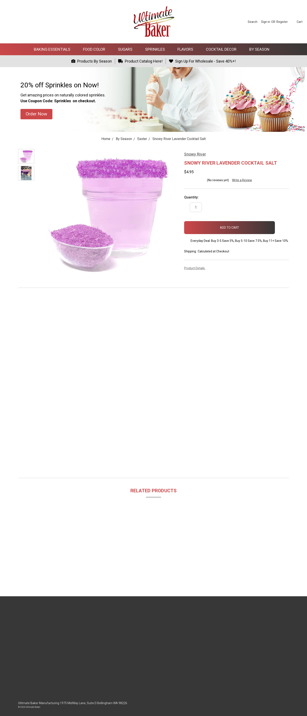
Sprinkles (157, 49)
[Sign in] (266, 21)
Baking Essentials (54, 49)
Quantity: (191, 197)
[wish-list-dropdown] (282, 226)
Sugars (127, 49)
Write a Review (242, 180)
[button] (36, 114)
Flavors (187, 49)
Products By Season (91, 61)
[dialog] (299, 707)
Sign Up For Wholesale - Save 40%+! (202, 61)
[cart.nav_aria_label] (296, 21)
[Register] (282, 21)
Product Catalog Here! (140, 61)
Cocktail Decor (223, 49)
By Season (261, 49)
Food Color (96, 49)
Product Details (196, 268)
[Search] (252, 21)
